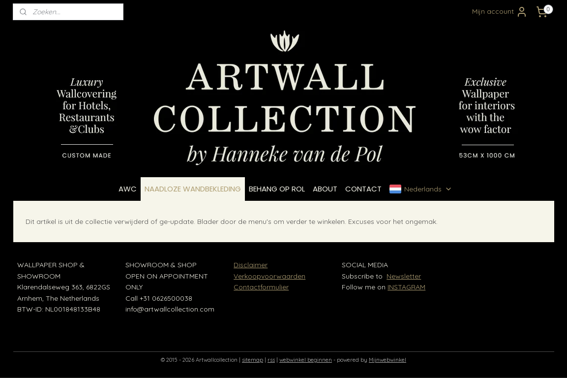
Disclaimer (251, 264)
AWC (128, 189)
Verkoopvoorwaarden (269, 276)
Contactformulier (261, 287)
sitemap (252, 359)
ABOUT (325, 189)
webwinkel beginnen (305, 359)
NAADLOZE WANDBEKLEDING (193, 189)
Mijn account (500, 12)
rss (271, 359)
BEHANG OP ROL (277, 189)
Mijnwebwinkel (387, 359)
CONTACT (363, 189)
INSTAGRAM (406, 287)
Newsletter (404, 276)
